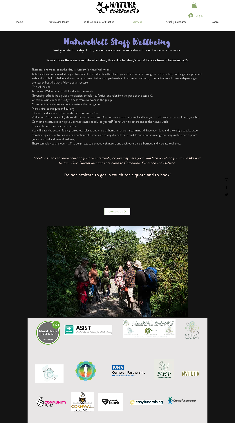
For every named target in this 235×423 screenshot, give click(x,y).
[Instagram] (226, 180)
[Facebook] (226, 187)
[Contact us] (117, 211)
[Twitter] (226, 194)
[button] (194, 5)
